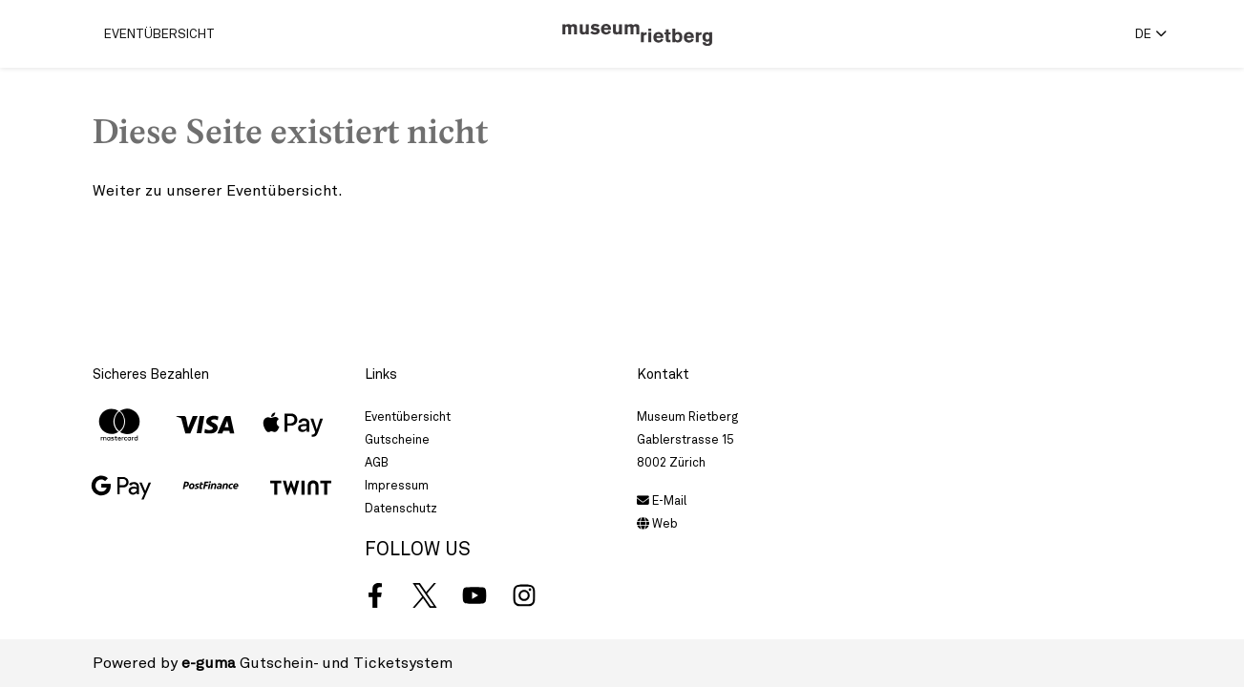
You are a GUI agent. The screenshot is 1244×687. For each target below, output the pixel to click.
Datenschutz (401, 508)
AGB (377, 462)
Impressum (397, 485)
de (1143, 33)
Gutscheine (397, 439)
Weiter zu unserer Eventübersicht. (217, 190)
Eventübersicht (159, 33)
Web (657, 523)
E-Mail (661, 500)
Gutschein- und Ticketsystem (317, 663)
